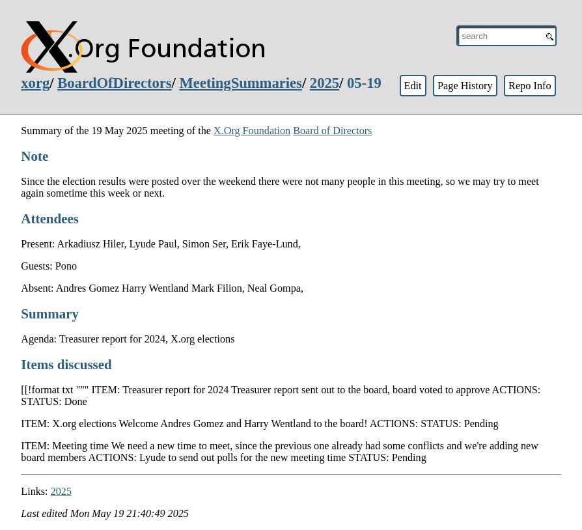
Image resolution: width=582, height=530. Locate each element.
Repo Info (529, 85)
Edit (412, 85)
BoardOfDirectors (114, 83)
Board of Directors (332, 130)
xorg (35, 83)
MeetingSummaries (241, 83)
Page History (465, 85)
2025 (324, 83)
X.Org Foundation (252, 130)
